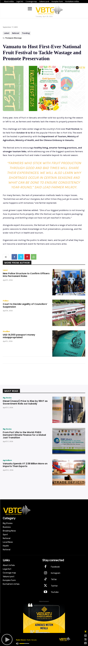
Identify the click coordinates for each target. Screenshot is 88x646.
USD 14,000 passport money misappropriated (19, 336)
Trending (26, 33)
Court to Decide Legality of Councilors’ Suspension (25, 305)
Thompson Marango (13, 38)
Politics (6, 301)
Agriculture (7, 460)
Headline (6, 331)
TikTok (54, 579)
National (15, 33)
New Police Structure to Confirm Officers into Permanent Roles (26, 275)
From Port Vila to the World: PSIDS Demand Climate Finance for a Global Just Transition (24, 435)
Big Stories (7, 398)
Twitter (54, 586)
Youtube (55, 592)
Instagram (55, 573)
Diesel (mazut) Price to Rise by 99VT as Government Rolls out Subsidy (25, 402)
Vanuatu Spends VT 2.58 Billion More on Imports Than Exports (25, 465)
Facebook (55, 567)
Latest (6, 33)
